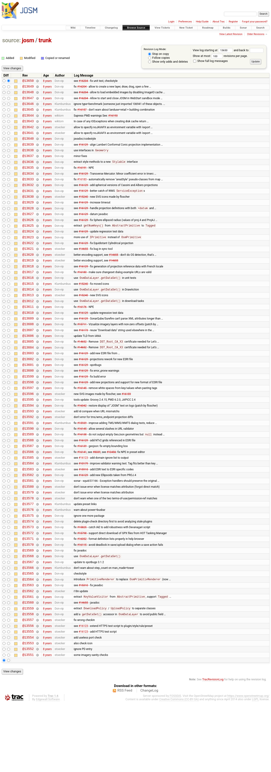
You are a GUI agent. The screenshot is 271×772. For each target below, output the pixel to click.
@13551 (28, 723)
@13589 (28, 476)
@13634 (28, 185)
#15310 (83, 645)
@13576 (28, 561)
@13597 (28, 425)
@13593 (28, 451)
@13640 (28, 146)
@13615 (28, 308)
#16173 (83, 360)
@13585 (28, 502)
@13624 (28, 250)
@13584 (28, 509)
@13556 (28, 691)
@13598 (28, 418)
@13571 (28, 593)
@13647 (28, 100)
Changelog (111, 27)
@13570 (28, 600)
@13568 (28, 613)
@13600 (28, 405)
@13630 (28, 211)
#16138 (82, 477)
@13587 (28, 489)
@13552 (28, 716)
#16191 (82, 178)
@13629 (28, 217)
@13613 (28, 321)
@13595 (28, 438)
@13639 (28, 152)
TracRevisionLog (213, 748)
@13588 (28, 483)
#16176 (82, 334)
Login (171, 21)
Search (260, 27)
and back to (249, 50)
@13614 (28, 314)
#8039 (96, 496)
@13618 (28, 289)
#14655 (83, 269)
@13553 (28, 710)
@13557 (28, 684)
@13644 (28, 120)
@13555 (28, 697)
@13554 (28, 704)
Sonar (243, 27)
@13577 (28, 554)
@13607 (28, 360)
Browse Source (136, 27)
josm (28, 40)
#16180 (82, 295)
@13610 (28, 340)
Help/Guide (202, 21)
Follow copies (159, 57)
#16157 (82, 113)
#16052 (82, 593)
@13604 (28, 379)
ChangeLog (149, 759)
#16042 (82, 444)
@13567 (28, 619)
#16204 (83, 81)
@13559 (28, 671)
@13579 (28, 541)
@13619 (28, 282)
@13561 (28, 658)
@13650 (28, 81)
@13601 (28, 399)
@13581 (28, 528)
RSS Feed (124, 759)
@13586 (28, 496)
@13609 (28, 347)
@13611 (28, 334)
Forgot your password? (255, 21)
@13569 (28, 606)
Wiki (73, 27)
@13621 (28, 269)
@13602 (28, 392)
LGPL (255, 767)
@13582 (28, 522)
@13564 (28, 639)
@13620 (28, 276)
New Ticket (186, 27)
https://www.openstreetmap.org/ (248, 764)
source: (11, 40)
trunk (44, 40)
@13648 (28, 94)
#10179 (83, 509)
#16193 (113, 120)
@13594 (28, 444)
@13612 (28, 327)
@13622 (28, 263)
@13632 (28, 198)
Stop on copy (158, 54)
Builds (226, 27)
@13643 (28, 126)
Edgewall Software (48, 767)
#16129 (83, 152)
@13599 (28, 412)
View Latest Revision (230, 34)
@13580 (28, 535)
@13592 (28, 457)
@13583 (28, 516)
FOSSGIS (175, 764)
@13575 (28, 567)
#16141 (82, 496)
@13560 (28, 665)
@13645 (28, 113)
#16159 (126, 431)
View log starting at (213, 50)
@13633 (28, 191)
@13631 (28, 204)
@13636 (28, 172)
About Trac (219, 21)
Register (233, 21)
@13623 (28, 256)
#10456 (111, 496)
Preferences (185, 21)
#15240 (83, 211)
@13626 (28, 237)
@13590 (28, 470)
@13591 (28, 464)
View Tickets (162, 27)
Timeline (90, 27)
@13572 (28, 587)
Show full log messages (210, 61)
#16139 (82, 489)
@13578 (28, 548)
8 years (47, 81)
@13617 (28, 295)
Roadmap (208, 27)
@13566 (28, 626)
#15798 (82, 586)
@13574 (28, 574)
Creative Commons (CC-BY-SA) (179, 767)
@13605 (28, 373)
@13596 (28, 431)
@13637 (28, 165)
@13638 (28, 159)
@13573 (28, 580)
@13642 (28, 133)
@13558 (28, 678)
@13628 (28, 224)
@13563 (28, 645)
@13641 (28, 139)
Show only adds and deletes (168, 61)
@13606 (28, 366)
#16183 (82, 191)
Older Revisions (255, 34)
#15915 (83, 515)
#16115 (82, 600)
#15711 (82, 353)
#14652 (82, 373)
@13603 (28, 386)
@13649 (28, 87)
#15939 (82, 463)
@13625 (28, 243)
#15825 (82, 580)
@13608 (28, 353)
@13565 (28, 632)
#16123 (83, 502)
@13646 (28, 107)
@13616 (28, 301)
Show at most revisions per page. (220, 56)
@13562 (28, 652)
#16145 (82, 424)
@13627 (28, 230)
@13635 (28, 178)
